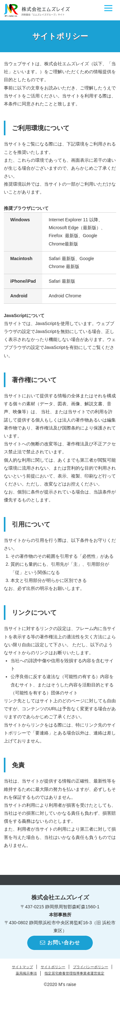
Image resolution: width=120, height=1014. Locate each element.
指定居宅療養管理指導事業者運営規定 (74, 973)
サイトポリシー (53, 967)
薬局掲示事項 (26, 973)
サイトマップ (22, 967)
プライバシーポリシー (90, 967)
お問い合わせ (60, 942)
